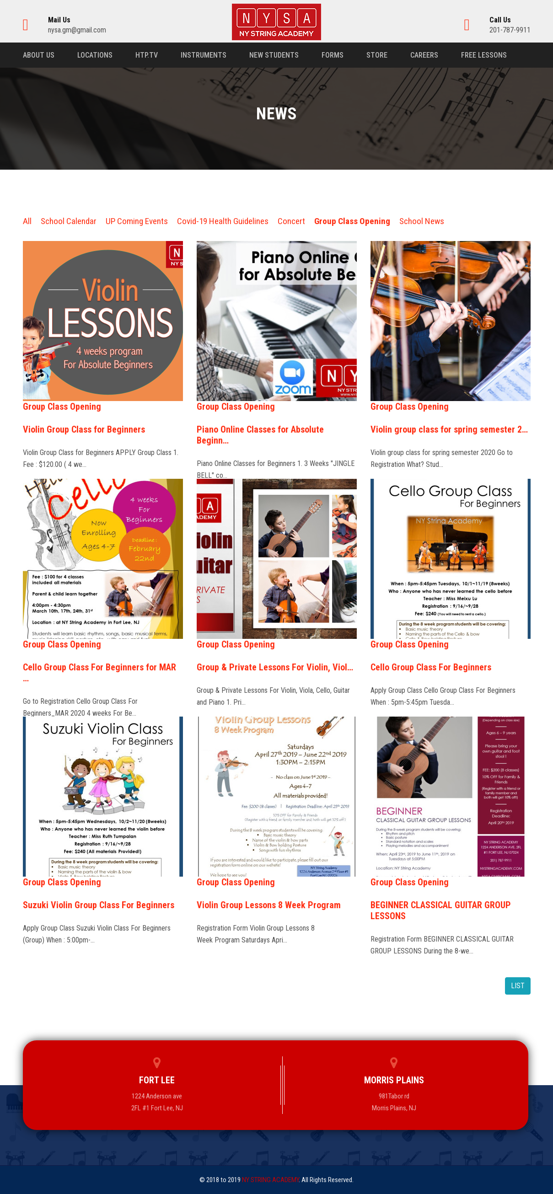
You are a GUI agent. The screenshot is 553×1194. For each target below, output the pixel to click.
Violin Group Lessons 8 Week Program (269, 905)
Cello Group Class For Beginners (430, 667)
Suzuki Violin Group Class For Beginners (98, 905)
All (27, 221)
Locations (95, 55)
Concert (291, 221)
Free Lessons (484, 55)
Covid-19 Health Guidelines (222, 221)
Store (376, 55)
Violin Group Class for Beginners (84, 429)
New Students (274, 55)
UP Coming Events (137, 221)
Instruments (203, 55)
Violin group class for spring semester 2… (449, 429)
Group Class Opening (352, 221)
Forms (333, 55)
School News (421, 221)
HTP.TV (146, 55)
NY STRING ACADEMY (270, 1180)
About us (38, 55)
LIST (518, 985)
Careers (424, 55)
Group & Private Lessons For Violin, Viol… (275, 667)
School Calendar (69, 221)
